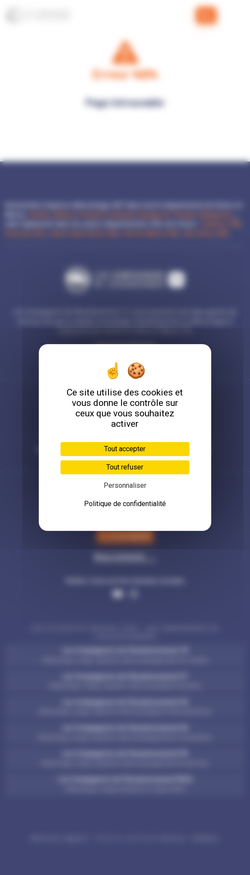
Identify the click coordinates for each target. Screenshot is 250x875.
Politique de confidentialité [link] (125, 504)
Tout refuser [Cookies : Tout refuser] (124, 467)
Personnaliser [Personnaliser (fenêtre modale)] (125, 485)
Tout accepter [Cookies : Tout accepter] (124, 449)
